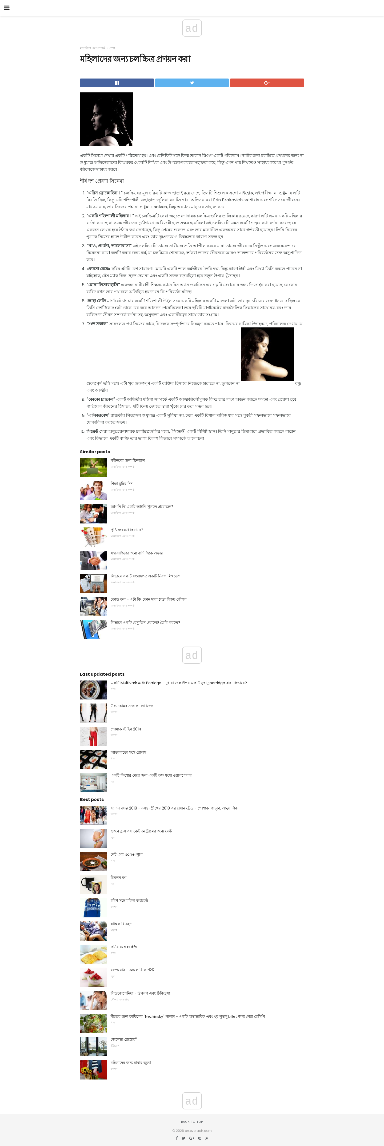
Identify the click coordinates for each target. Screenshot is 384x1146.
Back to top (192, 1122)
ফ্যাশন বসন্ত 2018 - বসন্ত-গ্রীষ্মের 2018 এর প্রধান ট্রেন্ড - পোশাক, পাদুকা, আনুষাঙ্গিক (174, 808)
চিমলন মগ (118, 877)
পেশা (112, 48)
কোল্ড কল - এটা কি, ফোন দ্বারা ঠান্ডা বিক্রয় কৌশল (148, 599)
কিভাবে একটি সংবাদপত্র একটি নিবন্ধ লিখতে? (145, 576)
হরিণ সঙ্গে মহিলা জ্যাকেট (129, 900)
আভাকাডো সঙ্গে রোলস (128, 752)
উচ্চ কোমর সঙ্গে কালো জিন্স (132, 706)
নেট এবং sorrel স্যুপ (127, 854)
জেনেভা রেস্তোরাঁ (124, 1039)
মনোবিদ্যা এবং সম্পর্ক (92, 48)
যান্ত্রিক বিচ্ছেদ (121, 923)
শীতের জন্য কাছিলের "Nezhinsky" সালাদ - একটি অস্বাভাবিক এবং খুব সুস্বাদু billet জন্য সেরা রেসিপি (188, 1016)
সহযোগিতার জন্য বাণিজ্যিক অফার (137, 553)
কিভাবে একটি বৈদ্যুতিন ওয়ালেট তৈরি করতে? (145, 622)
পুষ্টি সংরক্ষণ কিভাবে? (127, 530)
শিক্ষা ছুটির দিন (122, 483)
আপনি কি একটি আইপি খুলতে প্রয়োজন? (142, 506)
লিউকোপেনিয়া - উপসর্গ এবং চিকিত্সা (140, 993)
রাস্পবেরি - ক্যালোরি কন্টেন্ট (132, 970)
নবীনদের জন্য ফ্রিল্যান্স (128, 460)
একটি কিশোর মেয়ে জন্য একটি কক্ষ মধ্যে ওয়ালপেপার (151, 775)
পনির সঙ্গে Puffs (124, 947)
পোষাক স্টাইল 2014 (126, 729)
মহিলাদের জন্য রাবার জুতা (131, 1062)
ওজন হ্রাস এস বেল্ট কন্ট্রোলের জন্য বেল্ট (141, 831)
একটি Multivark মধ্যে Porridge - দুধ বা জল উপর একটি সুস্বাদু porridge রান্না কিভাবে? (179, 683)
